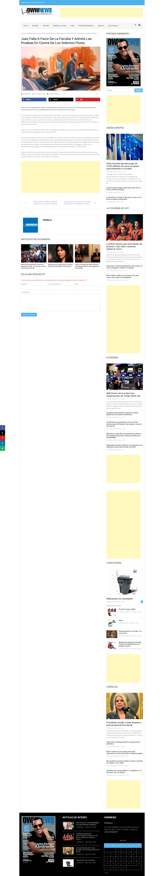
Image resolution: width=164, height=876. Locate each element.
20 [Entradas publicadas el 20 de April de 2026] (107, 858)
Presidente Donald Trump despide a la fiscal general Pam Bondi (123, 719)
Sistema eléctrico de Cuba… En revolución (129, 627)
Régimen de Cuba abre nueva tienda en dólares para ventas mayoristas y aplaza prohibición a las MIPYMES (124, 432)
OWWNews (27, 94)
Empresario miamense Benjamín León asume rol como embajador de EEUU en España (122, 267)
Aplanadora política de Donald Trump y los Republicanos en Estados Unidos (129, 639)
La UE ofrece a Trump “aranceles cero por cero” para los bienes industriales (124, 198)
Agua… (121, 616)
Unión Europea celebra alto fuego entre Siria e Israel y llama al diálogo (124, 189)
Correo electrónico (55, 284)
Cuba (72, 26)
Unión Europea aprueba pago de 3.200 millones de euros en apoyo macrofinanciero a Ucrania (123, 166)
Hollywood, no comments (119, 594)
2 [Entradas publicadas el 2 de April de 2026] (123, 844)
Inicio (25, 26)
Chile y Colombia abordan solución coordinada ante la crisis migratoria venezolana (87, 266)
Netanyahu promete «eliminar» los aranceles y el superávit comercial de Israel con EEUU (122, 442)
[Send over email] (2, 448)
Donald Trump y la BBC (126, 605)
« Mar (106, 867)
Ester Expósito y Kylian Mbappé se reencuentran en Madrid (87, 818)
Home (23, 33)
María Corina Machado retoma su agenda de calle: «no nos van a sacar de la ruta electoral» (33, 266)
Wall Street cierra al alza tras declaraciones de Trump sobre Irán (124, 395)
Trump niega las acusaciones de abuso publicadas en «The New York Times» (77, 203)
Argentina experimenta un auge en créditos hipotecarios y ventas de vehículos (121, 414)
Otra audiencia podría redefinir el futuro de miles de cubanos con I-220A (123, 757)
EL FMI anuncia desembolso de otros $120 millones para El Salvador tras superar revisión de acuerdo (123, 423)
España (46, 26)
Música (101, 26)
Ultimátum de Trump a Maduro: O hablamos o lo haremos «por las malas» (122, 766)
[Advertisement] (101, 12)
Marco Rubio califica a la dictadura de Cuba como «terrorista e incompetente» (123, 276)
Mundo (35, 26)
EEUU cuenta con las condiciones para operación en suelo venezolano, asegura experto (124, 747)
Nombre (24, 284)
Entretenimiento (86, 26)
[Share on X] (61, 99)
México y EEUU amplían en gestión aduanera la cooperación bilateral (45, 203)
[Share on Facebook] (34, 99)
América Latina (59, 26)
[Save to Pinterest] (88, 99)
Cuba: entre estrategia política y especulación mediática (122, 738)
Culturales (113, 26)
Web (76, 284)
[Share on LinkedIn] (2, 443)
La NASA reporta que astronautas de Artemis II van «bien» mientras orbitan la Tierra (123, 247)
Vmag (71, 874)
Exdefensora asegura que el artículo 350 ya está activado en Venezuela (60, 265)
